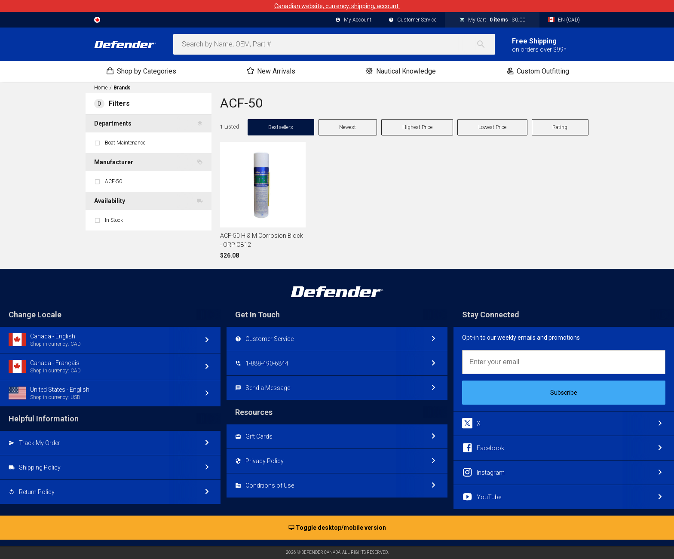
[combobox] (334, 44)
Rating (559, 127)
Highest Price (417, 127)
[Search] (485, 44)
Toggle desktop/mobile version (337, 528)
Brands (122, 87)
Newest (347, 127)
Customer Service (412, 20)
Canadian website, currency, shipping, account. (337, 6)
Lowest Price (492, 127)
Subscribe (563, 392)
